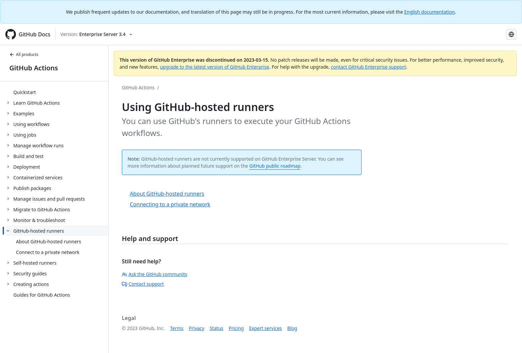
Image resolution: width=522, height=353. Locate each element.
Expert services (265, 328)
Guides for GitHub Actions (41, 295)
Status (216, 328)
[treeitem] (56, 92)
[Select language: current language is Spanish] (511, 34)
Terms (176, 328)
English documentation (429, 12)
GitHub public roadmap (275, 166)
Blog (292, 328)
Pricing (236, 328)
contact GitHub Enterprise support (368, 67)
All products (23, 54)
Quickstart (24, 92)
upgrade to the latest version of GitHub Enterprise (214, 67)
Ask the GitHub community (154, 274)
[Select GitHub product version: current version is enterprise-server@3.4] (96, 34)
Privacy (196, 328)
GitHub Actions (33, 67)
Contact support (143, 284)
